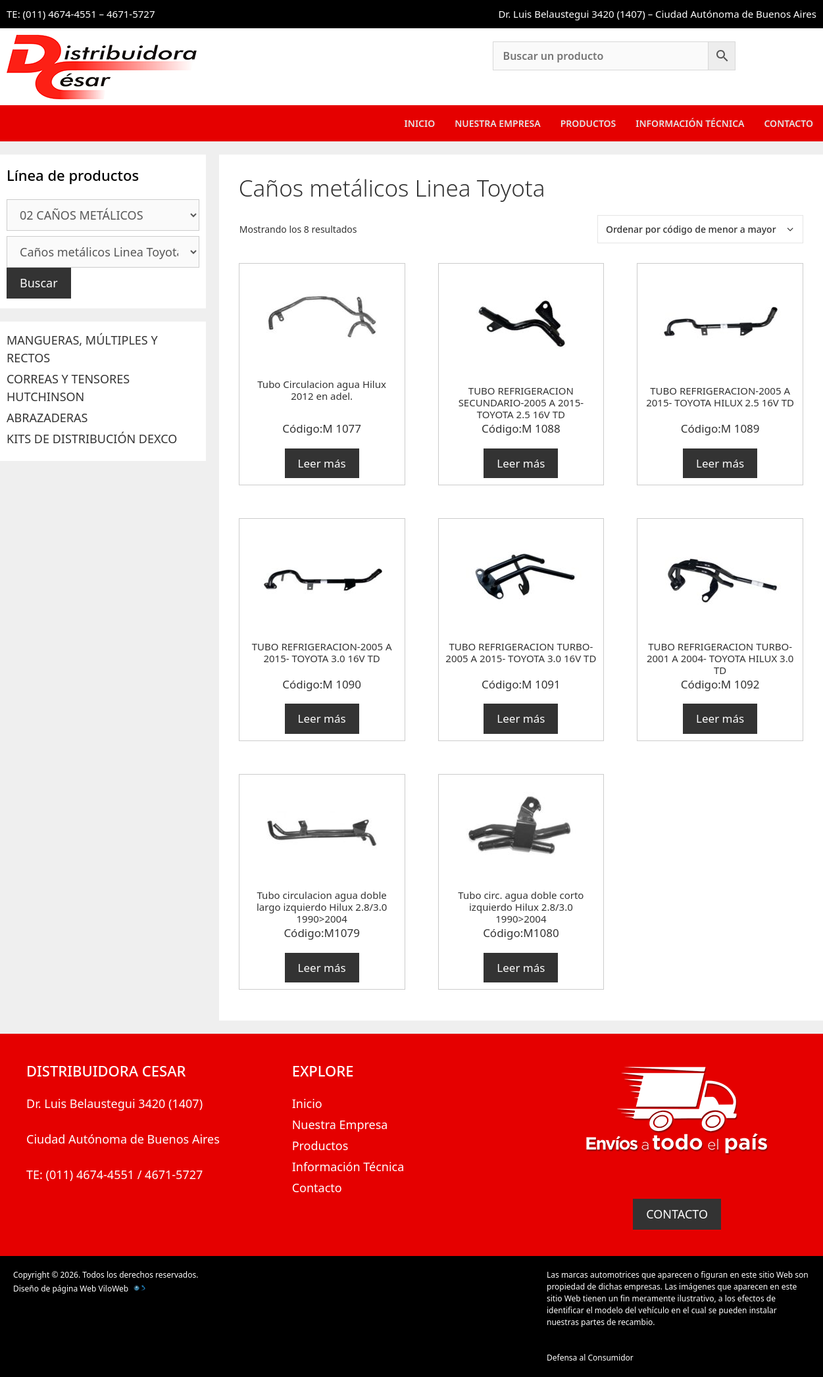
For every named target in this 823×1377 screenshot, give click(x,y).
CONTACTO (677, 1214)
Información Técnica (690, 123)
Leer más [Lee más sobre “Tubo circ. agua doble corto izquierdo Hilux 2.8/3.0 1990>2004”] (521, 967)
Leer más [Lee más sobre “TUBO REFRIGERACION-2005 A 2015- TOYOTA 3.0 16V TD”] (322, 718)
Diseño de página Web (54, 1288)
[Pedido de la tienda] (700, 229)
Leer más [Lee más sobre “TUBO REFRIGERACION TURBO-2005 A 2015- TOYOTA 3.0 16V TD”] (521, 718)
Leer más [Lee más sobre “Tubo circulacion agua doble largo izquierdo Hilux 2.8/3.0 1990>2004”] (322, 967)
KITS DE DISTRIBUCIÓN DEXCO (92, 439)
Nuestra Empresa (497, 123)
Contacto (788, 123)
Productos (588, 123)
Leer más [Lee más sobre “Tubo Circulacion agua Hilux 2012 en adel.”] (322, 463)
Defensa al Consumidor (590, 1357)
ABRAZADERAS (47, 417)
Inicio (420, 123)
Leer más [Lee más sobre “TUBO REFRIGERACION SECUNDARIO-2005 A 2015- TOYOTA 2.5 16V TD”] (521, 463)
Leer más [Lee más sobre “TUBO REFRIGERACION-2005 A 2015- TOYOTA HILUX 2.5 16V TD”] (720, 463)
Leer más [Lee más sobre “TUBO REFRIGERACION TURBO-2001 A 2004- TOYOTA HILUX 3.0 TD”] (720, 718)
